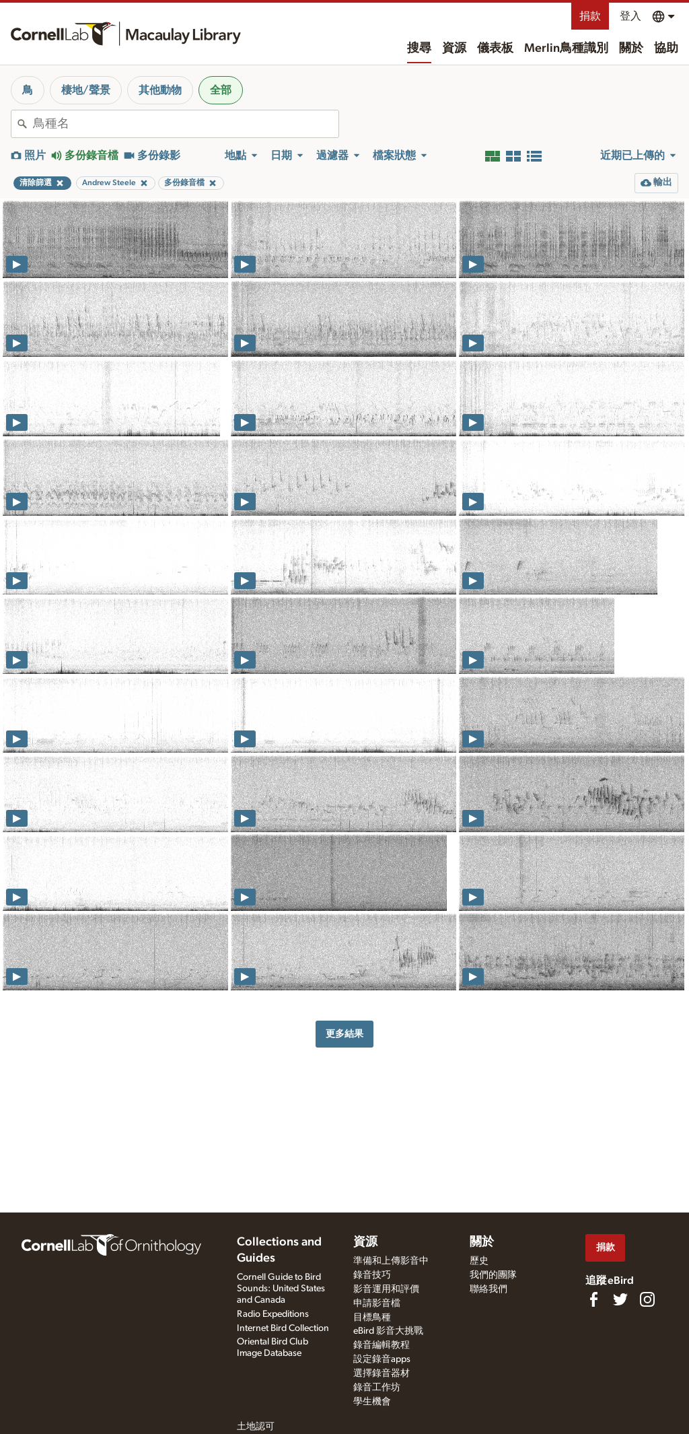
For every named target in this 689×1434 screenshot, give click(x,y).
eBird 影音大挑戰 (388, 1331)
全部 (220, 90)
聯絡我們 (488, 1289)
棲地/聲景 (85, 90)
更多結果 (344, 1034)
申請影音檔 (376, 1303)
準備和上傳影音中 (391, 1261)
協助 (666, 48)
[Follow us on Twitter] (620, 1299)
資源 (454, 48)
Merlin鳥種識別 (566, 48)
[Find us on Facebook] (593, 1299)
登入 (630, 16)
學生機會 (372, 1401)
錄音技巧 (372, 1275)
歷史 (479, 1261)
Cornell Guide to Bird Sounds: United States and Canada (281, 1288)
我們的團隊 (493, 1275)
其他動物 (160, 90)
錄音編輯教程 (381, 1345)
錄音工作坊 (376, 1387)
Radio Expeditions (273, 1314)
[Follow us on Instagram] (647, 1299)
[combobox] (185, 123)
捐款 (590, 16)
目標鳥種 (372, 1317)
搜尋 (419, 48)
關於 (631, 48)
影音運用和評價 (386, 1289)
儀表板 (495, 48)
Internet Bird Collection (283, 1328)
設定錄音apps (381, 1359)
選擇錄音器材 (381, 1373)
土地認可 (256, 1426)
